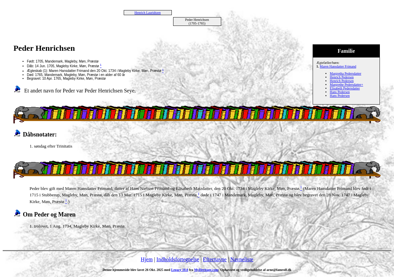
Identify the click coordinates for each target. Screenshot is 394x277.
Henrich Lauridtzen (147, 12)
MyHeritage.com (206, 270)
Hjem (147, 259)
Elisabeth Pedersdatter (345, 88)
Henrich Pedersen (342, 77)
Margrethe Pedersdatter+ (346, 84)
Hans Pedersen (340, 92)
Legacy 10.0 (179, 270)
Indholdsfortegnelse (177, 259)
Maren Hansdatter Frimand (338, 66)
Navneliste (241, 259)
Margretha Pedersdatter (345, 73)
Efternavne (215, 259)
